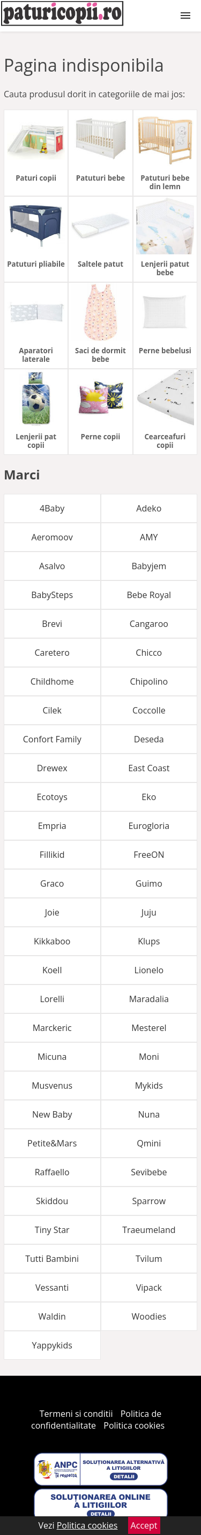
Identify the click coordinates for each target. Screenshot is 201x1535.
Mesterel (148, 1028)
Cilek (52, 710)
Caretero (52, 652)
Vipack (149, 1287)
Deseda (149, 739)
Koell (52, 970)
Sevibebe (149, 1172)
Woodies (149, 1316)
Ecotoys (52, 797)
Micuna (52, 1057)
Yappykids (52, 1345)
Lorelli (52, 999)
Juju (149, 912)
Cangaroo (149, 624)
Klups (149, 941)
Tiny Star (52, 1230)
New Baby (52, 1114)
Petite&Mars (52, 1143)
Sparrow (149, 1201)
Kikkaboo (52, 941)
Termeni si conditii (76, 1414)
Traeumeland (148, 1230)
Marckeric (52, 1028)
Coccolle (149, 710)
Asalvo (52, 566)
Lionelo (149, 970)
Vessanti (52, 1287)
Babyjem (148, 566)
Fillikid (52, 854)
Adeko (148, 508)
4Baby (52, 508)
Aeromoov (52, 537)
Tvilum (149, 1259)
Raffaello (52, 1172)
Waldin (52, 1316)
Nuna (149, 1114)
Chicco (149, 652)
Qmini (149, 1143)
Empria (52, 826)
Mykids (149, 1085)
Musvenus (52, 1085)
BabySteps (52, 595)
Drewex (52, 768)
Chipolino (149, 681)
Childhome (52, 681)
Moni (149, 1057)
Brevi (52, 624)
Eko (149, 797)
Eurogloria (148, 826)
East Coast (148, 768)
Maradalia (149, 999)
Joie (52, 912)
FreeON (148, 854)
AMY (149, 537)
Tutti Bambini (52, 1259)
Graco (52, 883)
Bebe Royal (148, 595)
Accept (144, 1525)
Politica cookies (134, 1425)
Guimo (149, 883)
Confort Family (52, 739)
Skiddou (52, 1201)
